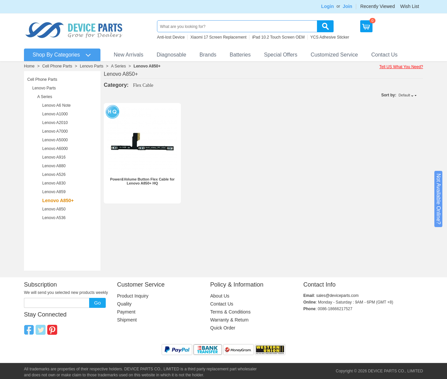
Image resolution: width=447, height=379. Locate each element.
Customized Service (334, 55)
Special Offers (280, 55)
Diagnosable (171, 55)
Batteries (240, 55)
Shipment (127, 319)
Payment (126, 312)
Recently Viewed (377, 6)
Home (29, 66)
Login (327, 6)
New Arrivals (128, 55)
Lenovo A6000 (55, 148)
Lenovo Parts (91, 66)
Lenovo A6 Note (56, 105)
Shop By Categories (56, 55)
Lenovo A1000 (55, 114)
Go (97, 303)
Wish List (409, 6)
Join (347, 6)
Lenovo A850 (54, 209)
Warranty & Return (229, 319)
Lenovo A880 (54, 166)
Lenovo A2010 (55, 122)
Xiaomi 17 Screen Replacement (218, 37)
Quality (124, 304)
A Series (118, 66)
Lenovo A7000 (55, 131)
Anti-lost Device (171, 37)
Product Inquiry (132, 296)
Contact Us (384, 55)
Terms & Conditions (230, 312)
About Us (219, 296)
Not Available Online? (438, 199)
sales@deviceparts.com (337, 295)
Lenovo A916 (54, 157)
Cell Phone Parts (57, 66)
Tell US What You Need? (401, 66)
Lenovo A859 (54, 192)
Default (404, 95)
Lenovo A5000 (55, 140)
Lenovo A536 (54, 217)
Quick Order (222, 327)
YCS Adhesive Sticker (329, 37)
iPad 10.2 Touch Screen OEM (278, 37)
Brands (208, 55)
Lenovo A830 (54, 183)
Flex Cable (143, 85)
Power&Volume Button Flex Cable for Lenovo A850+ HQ (142, 181)
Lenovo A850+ (147, 66)
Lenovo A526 (54, 174)
